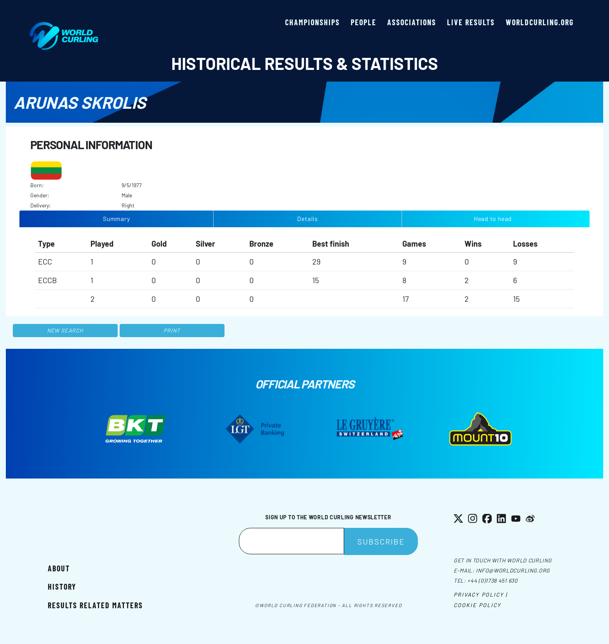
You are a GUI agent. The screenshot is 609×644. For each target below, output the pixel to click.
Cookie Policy (477, 605)
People (363, 22)
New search (65, 330)
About (59, 568)
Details (307, 218)
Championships (312, 22)
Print (172, 330)
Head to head (493, 218)
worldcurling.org (540, 22)
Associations (411, 22)
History (62, 586)
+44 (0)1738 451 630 (492, 580)
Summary (116, 218)
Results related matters (95, 605)
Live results (471, 22)
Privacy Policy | (481, 594)
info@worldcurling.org (513, 570)
